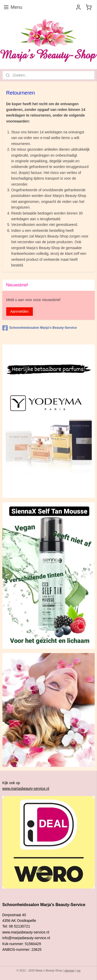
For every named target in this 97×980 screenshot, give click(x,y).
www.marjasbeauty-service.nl (25, 788)
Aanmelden (19, 311)
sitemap (69, 970)
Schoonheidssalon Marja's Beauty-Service (39, 328)
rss (79, 970)
